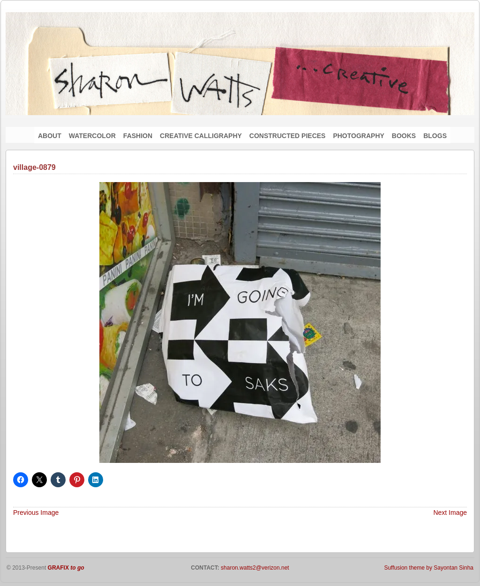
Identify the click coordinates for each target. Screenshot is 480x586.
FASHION (137, 135)
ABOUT (49, 135)
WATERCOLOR (92, 135)
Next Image (450, 512)
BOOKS (404, 135)
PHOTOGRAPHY (358, 135)
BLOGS (435, 135)
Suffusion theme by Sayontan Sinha (428, 567)
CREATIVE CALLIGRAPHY (201, 135)
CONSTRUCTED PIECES (287, 135)
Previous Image (36, 512)
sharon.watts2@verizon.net (254, 567)
